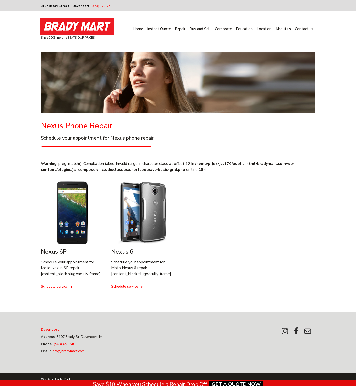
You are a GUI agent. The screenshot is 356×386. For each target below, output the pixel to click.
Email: (46, 351)
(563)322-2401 (65, 344)
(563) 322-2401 (102, 6)
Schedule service (57, 286)
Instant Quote (159, 28)
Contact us (304, 28)
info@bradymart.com (68, 351)
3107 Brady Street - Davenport (65, 6)
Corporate (223, 28)
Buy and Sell (200, 28)
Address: (48, 336)
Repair (180, 28)
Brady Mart (62, 379)
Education (244, 28)
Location (264, 28)
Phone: (47, 344)
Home (138, 28)
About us (283, 28)
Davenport (50, 329)
